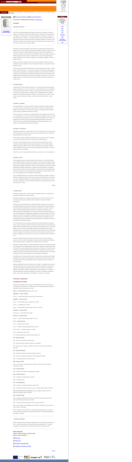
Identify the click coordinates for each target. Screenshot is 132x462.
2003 (62, 28)
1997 (62, 42)
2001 (62, 32)
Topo (53, 185)
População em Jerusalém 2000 (21, 443)
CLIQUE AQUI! (38, 19)
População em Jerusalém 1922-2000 (23, 446)
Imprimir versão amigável (35, 16)
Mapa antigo (17, 437)
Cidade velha (18, 440)
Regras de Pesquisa (51, 2)
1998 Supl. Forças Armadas (62, 40)
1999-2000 (62, 34)
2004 (62, 26)
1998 (62, 37)
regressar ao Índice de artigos (6, 32)
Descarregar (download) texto (21, 16)
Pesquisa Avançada (42, 2)
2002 (62, 30)
